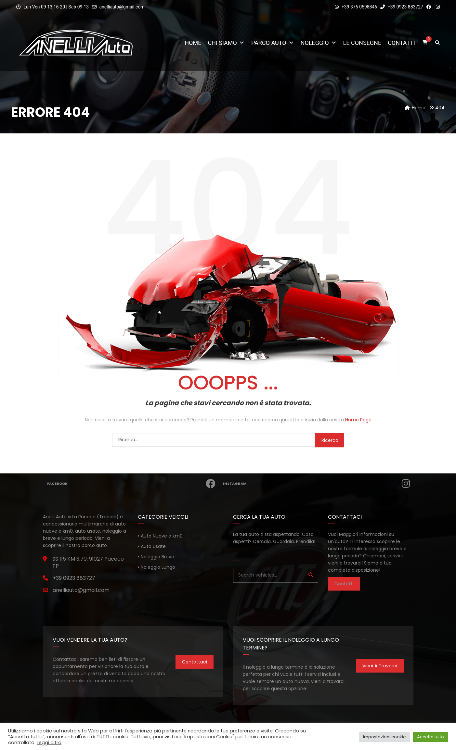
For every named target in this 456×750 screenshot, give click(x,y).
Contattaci (194, 662)
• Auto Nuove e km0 (160, 536)
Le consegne (362, 42)
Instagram (319, 483)
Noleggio (319, 42)
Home (193, 42)
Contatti (401, 42)
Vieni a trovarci (379, 665)
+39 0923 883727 (401, 6)
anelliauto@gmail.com (121, 6)
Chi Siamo (226, 42)
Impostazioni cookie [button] (384, 737)
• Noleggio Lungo (156, 567)
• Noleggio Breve (156, 556)
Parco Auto (272, 42)
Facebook (134, 483)
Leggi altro (49, 742)
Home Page (358, 419)
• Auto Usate (152, 546)
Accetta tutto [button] (430, 737)
